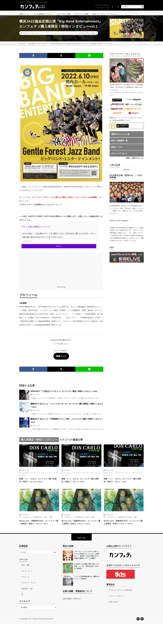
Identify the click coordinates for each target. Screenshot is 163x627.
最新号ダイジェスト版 (120, 137)
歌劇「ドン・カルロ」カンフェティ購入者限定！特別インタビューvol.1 (124, 482)
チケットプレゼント (119, 156)
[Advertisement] (61, 271)
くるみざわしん (26, 520)
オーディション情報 (81, 14)
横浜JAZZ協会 (90, 35)
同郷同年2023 (38, 520)
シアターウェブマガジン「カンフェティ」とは (102, 6)
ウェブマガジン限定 (63, 14)
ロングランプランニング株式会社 (120, 593)
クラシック (51, 475)
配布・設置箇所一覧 (119, 143)
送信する (59, 248)
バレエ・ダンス (27, 574)
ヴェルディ (25, 475)
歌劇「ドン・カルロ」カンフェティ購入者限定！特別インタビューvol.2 (39, 482)
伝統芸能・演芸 (27, 592)
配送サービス (116, 149)
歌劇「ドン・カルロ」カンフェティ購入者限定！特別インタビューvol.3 (81, 482)
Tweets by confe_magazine (119, 223)
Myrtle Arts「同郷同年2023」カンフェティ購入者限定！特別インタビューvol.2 (123, 525)
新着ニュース (24, 14)
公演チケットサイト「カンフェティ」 (105, 14)
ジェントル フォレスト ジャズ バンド (63, 35)
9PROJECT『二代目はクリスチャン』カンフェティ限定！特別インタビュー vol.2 (64, 393)
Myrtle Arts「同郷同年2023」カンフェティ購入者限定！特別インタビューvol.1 (80, 525)
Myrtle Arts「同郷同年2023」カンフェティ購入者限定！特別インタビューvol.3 (38, 525)
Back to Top (81, 541)
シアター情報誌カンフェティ (42, 14)
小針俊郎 (81, 35)
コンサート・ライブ (41, 35)
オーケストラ (35, 475)
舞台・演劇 (48, 520)
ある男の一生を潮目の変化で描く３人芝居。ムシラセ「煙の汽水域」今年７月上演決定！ (86, 569)
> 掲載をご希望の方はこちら (134, 160)
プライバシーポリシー (117, 599)
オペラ (43, 475)
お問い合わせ (113, 605)
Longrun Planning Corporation (42, 622)
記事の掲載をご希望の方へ (72, 602)
